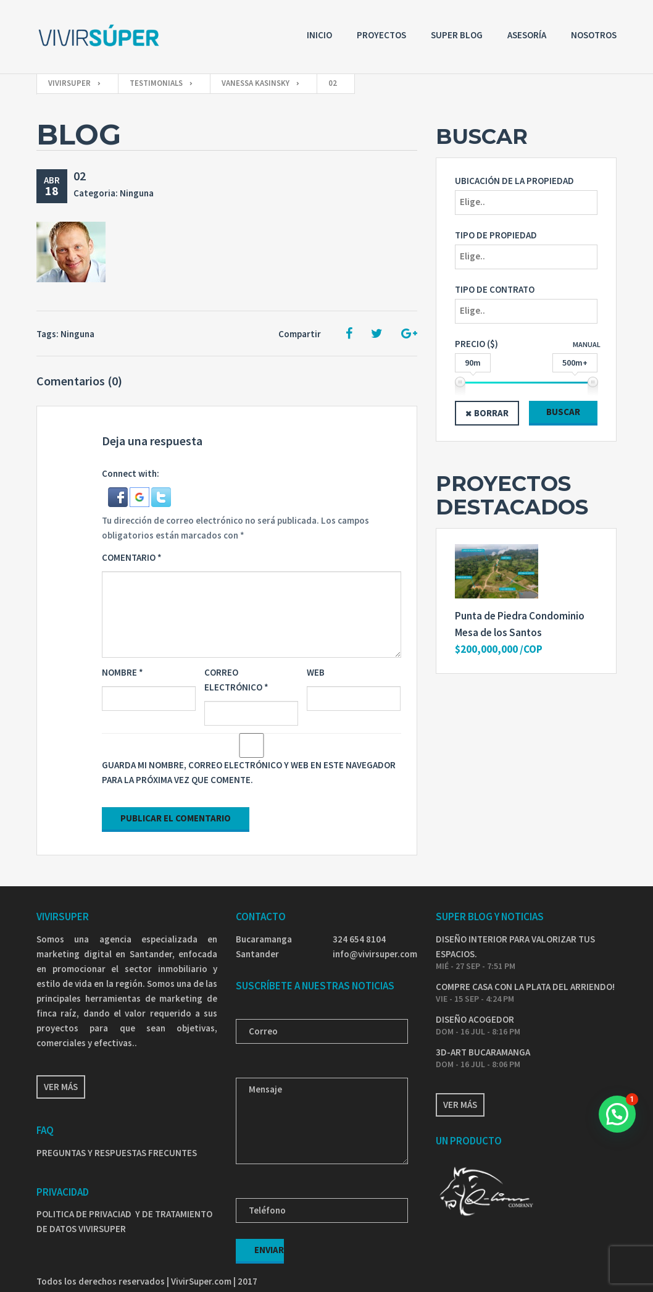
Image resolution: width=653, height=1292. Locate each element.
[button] (119, 496)
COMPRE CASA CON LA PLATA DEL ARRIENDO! (525, 986)
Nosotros (594, 35)
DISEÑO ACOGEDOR (475, 1019)
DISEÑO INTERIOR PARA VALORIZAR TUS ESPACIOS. (515, 946)
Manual (587, 344)
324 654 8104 (359, 939)
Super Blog (457, 35)
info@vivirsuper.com (375, 954)
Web (316, 672)
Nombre (122, 672)
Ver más (61, 1087)
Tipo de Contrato (494, 289)
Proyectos (381, 35)
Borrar (491, 413)
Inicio (319, 35)
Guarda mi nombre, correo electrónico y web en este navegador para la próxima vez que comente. (249, 772)
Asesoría (526, 35)
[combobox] (526, 202)
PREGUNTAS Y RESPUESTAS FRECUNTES (116, 1153)
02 (79, 175)
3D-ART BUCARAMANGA (483, 1052)
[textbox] (529, 202)
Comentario (132, 557)
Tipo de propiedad (496, 235)
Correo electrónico (236, 679)
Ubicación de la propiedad (514, 181)
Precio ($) (476, 344)
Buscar (563, 411)
